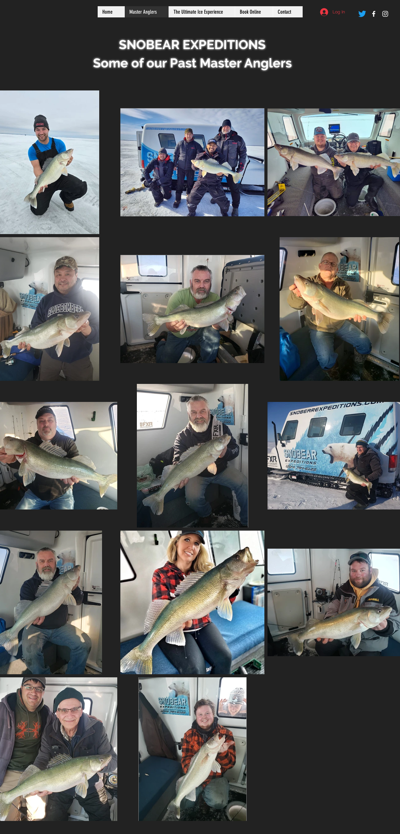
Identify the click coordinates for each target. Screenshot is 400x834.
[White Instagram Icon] (385, 14)
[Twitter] (362, 14)
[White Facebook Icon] (374, 14)
